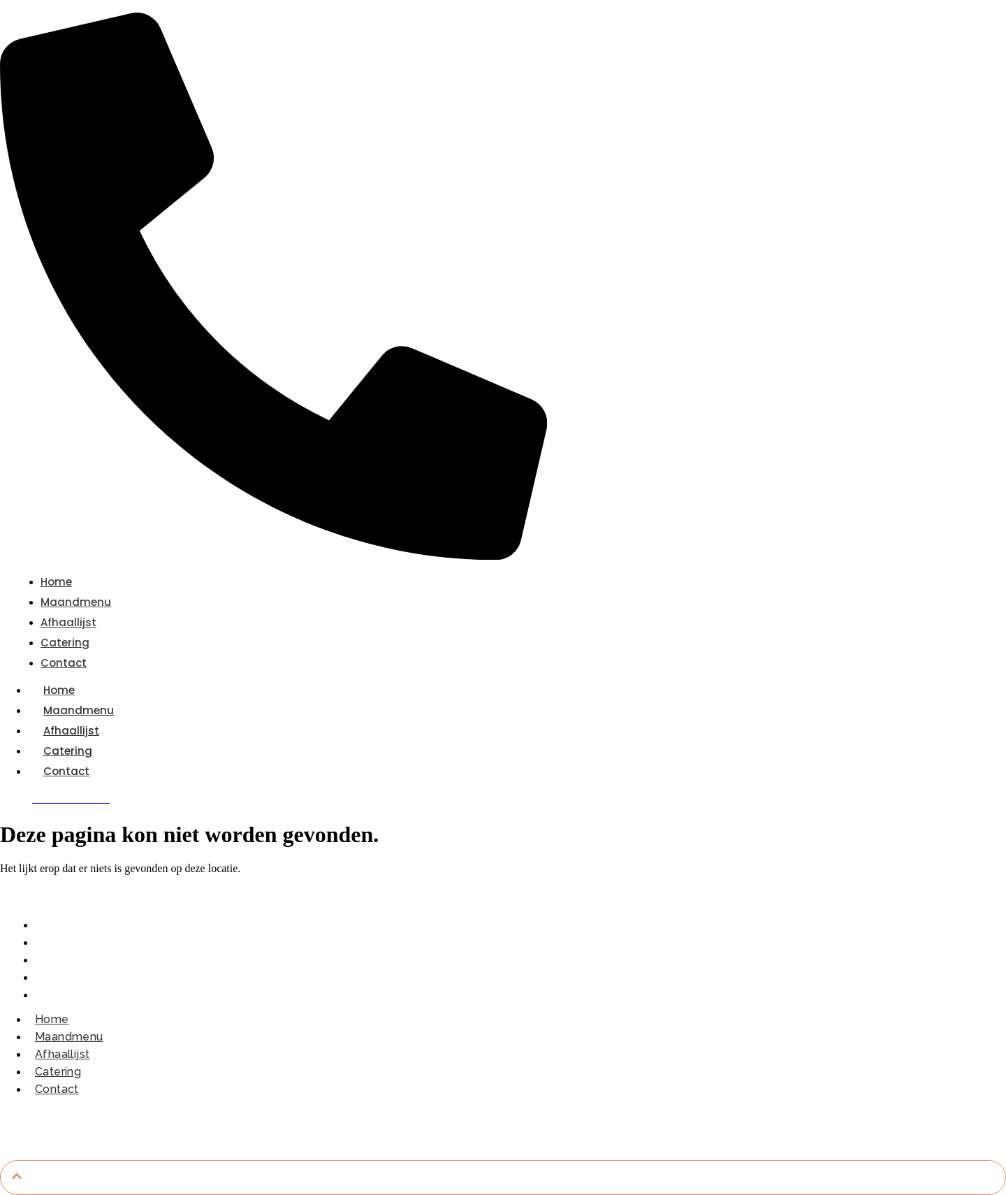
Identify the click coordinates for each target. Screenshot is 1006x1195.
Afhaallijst (71, 730)
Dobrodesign (633, 1123)
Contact (66, 771)
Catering (67, 751)
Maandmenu (78, 710)
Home (59, 690)
